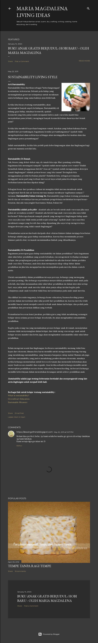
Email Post (19, 413)
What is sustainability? (18, 395)
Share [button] (10, 61)
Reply (19, 446)
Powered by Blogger (49, 634)
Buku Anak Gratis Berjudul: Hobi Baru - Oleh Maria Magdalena (47, 598)
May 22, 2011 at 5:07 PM (63, 432)
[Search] (88, 8)
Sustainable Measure (17, 402)
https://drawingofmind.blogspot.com (35, 432)
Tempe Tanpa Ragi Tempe (29, 566)
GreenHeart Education (18, 399)
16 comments (20, 571)
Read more (84, 61)
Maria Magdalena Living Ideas (42, 11)
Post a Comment (22, 61)
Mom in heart (19, 417)
